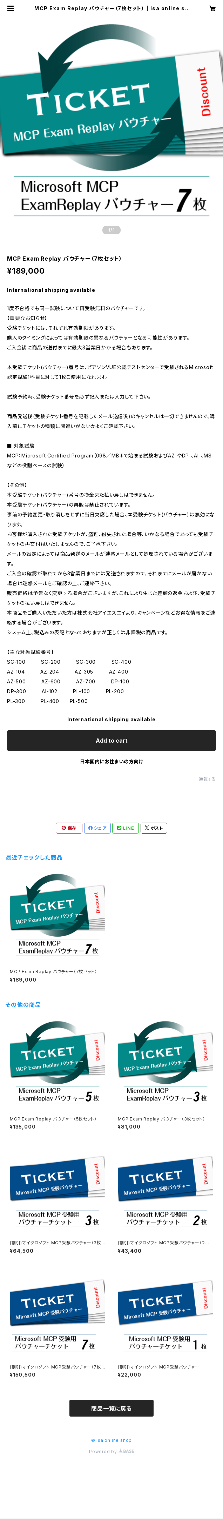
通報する (207, 779)
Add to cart (112, 740)
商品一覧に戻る (111, 1408)
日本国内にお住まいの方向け (111, 761)
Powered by (111, 1451)
